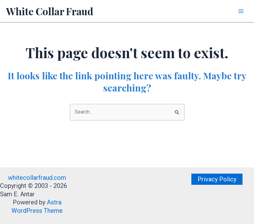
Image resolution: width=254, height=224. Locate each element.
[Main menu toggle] (241, 11)
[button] (217, 179)
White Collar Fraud (49, 11)
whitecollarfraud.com (37, 177)
